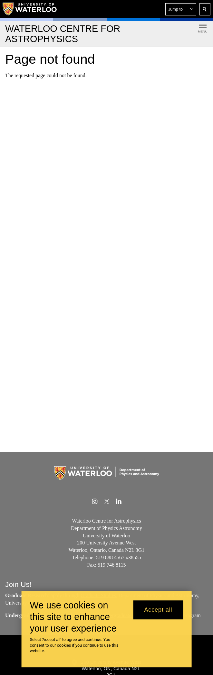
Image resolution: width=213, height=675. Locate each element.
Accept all (158, 610)
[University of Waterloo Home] (30, 9)
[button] (181, 9)
